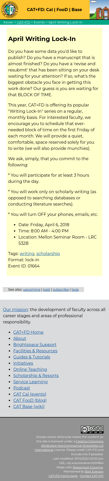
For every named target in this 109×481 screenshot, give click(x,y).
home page (63, 476)
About (19, 338)
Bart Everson (94, 471)
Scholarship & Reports (36, 375)
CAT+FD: (36, 9)
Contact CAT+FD (91, 476)
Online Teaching (30, 369)
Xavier (8, 22)
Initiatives (23, 363)
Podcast (21, 388)
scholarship (48, 253)
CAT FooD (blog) (29, 400)
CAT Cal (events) (29, 394)
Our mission (15, 309)
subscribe (61, 289)
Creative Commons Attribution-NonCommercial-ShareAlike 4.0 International (69, 445)
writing (27, 253)
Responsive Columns (88, 467)
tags (75, 289)
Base (77, 9)
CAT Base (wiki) (28, 406)
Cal (49, 9)
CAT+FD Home (28, 332)
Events (39, 22)
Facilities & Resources (35, 350)
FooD (62, 9)
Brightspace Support (34, 344)
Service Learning (30, 381)
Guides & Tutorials (31, 357)
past (46, 289)
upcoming (31, 289)
